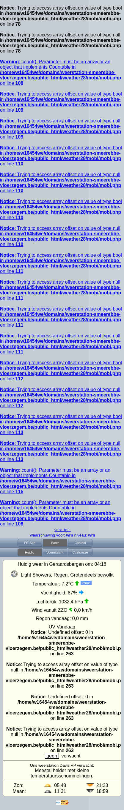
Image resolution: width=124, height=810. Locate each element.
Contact (80, 543)
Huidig (29, 552)
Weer (55, 543)
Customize (80, 552)
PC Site (29, 543)
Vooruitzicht (54, 552)
